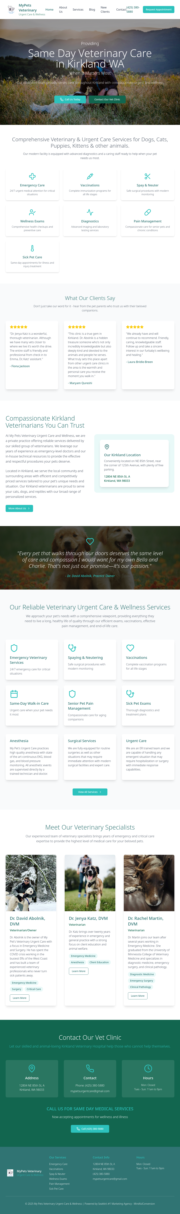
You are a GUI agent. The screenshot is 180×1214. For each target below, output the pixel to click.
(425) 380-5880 (132, 9)
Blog (92, 9)
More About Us (19, 508)
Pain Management (59, 1183)
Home (49, 9)
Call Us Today (70, 99)
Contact (121, 9)
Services (78, 9)
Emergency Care (58, 1164)
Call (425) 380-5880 (89, 1129)
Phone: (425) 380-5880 (90, 1085)
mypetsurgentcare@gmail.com (90, 1091)
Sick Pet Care (56, 1188)
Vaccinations (56, 1169)
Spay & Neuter (57, 1174)
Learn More (19, 998)
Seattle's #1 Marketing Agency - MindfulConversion (126, 1203)
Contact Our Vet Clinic (107, 99)
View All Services (90, 792)
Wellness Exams (58, 1178)
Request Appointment (159, 9)
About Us (63, 9)
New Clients (105, 9)
